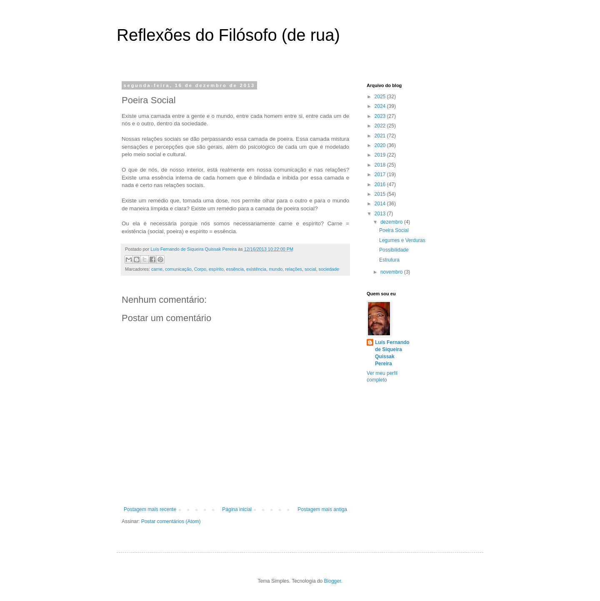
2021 (381, 136)
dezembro (392, 222)
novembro (392, 272)
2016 (381, 184)
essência (235, 269)
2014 (381, 204)
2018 (381, 165)
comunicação (178, 269)
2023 (381, 116)
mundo (275, 269)
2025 (381, 97)
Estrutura (389, 260)
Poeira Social (394, 230)
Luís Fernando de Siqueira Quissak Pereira (392, 352)
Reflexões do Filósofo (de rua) (228, 35)
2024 (381, 106)
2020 (381, 145)
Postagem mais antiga (322, 509)
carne (156, 269)
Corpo (200, 269)
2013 (381, 214)
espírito (216, 269)
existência (256, 269)
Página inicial (237, 509)
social (310, 269)
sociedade (329, 269)
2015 (381, 194)
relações (293, 269)
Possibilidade (394, 250)
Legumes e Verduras (402, 240)
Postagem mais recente (150, 509)
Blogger (332, 581)
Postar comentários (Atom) (171, 521)
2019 (381, 155)
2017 (381, 174)
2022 (381, 126)
